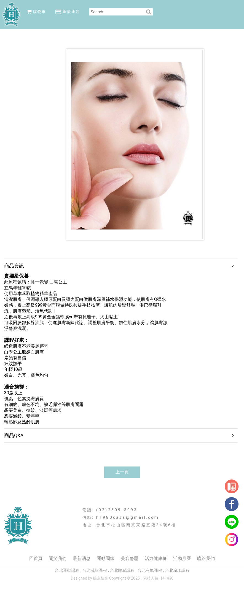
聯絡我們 (206, 558)
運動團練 (105, 558)
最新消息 (81, 558)
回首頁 (35, 558)
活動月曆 (182, 558)
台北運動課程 (67, 570)
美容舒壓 (129, 558)
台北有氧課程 (149, 570)
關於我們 (57, 558)
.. (141, 578)
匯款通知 (67, 11)
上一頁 (122, 472)
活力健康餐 (156, 558)
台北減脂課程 (94, 570)
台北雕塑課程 (122, 570)
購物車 (36, 11)
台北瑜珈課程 (177, 570)
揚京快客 (100, 578)
